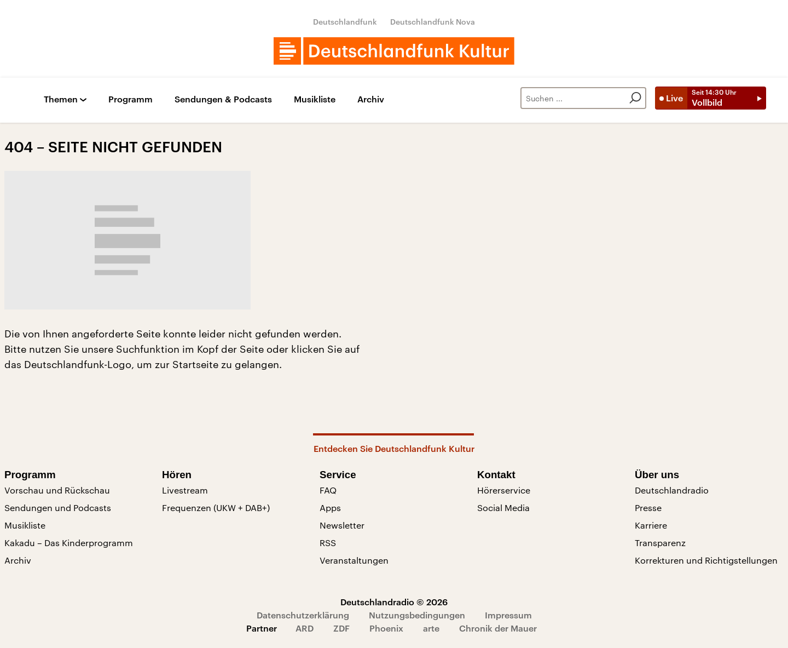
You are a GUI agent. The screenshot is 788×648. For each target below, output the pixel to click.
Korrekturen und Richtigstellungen (706, 560)
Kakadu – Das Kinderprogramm (68, 542)
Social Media (503, 507)
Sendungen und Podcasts (57, 507)
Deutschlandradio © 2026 (394, 602)
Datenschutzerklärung (303, 615)
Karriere (651, 525)
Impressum (508, 615)
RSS (328, 542)
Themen (61, 99)
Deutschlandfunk (345, 21)
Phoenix (386, 628)
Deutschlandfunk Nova (432, 21)
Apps (330, 507)
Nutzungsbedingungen (417, 615)
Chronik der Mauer (498, 628)
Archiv (370, 99)
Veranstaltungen (354, 560)
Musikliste (314, 99)
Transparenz (660, 542)
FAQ (328, 490)
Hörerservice (503, 490)
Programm (130, 99)
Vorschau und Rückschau (57, 490)
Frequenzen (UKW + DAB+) (216, 507)
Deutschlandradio (672, 490)
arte (431, 628)
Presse (648, 507)
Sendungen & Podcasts (223, 99)
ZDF (341, 628)
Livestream (185, 490)
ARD (305, 628)
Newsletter (342, 525)
